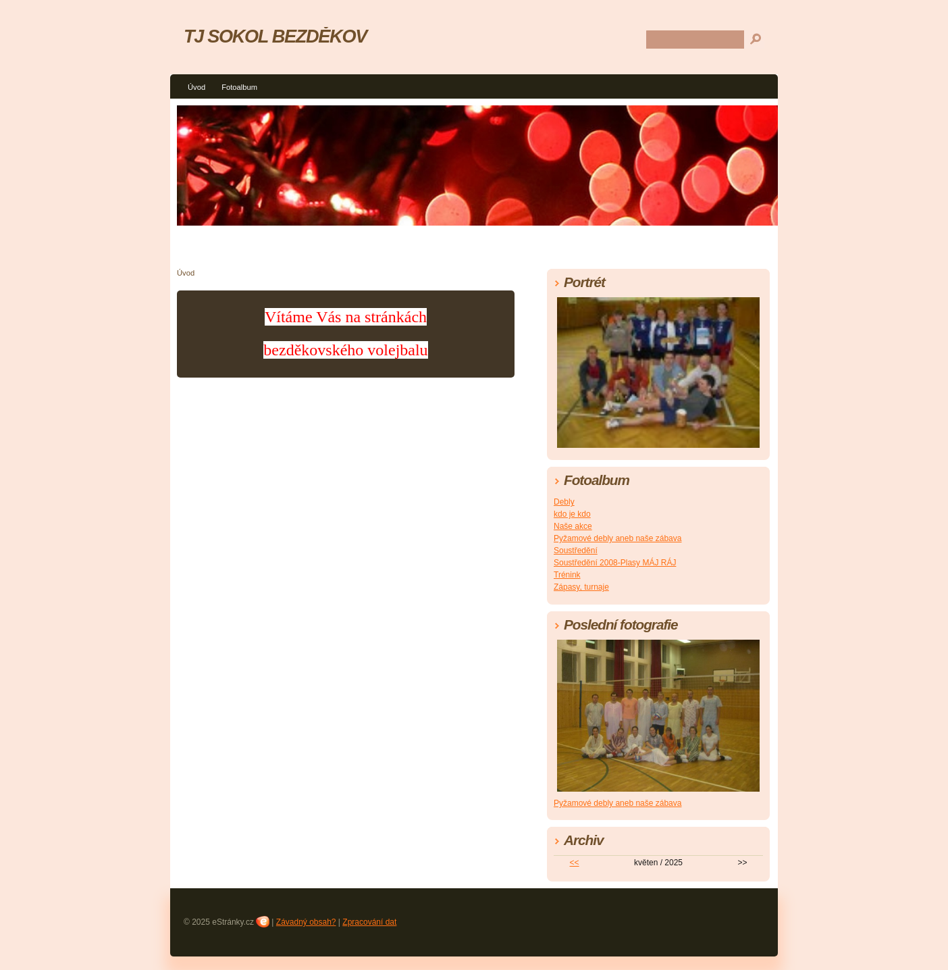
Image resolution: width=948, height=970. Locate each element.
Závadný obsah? (306, 922)
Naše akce (573, 526)
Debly (564, 502)
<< (574, 862)
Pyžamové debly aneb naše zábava (617, 538)
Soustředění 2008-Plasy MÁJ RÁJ (615, 562)
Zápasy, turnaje (581, 587)
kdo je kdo (572, 514)
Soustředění (576, 550)
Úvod (196, 87)
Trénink (567, 575)
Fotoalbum (239, 87)
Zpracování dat (369, 922)
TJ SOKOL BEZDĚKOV (275, 36)
